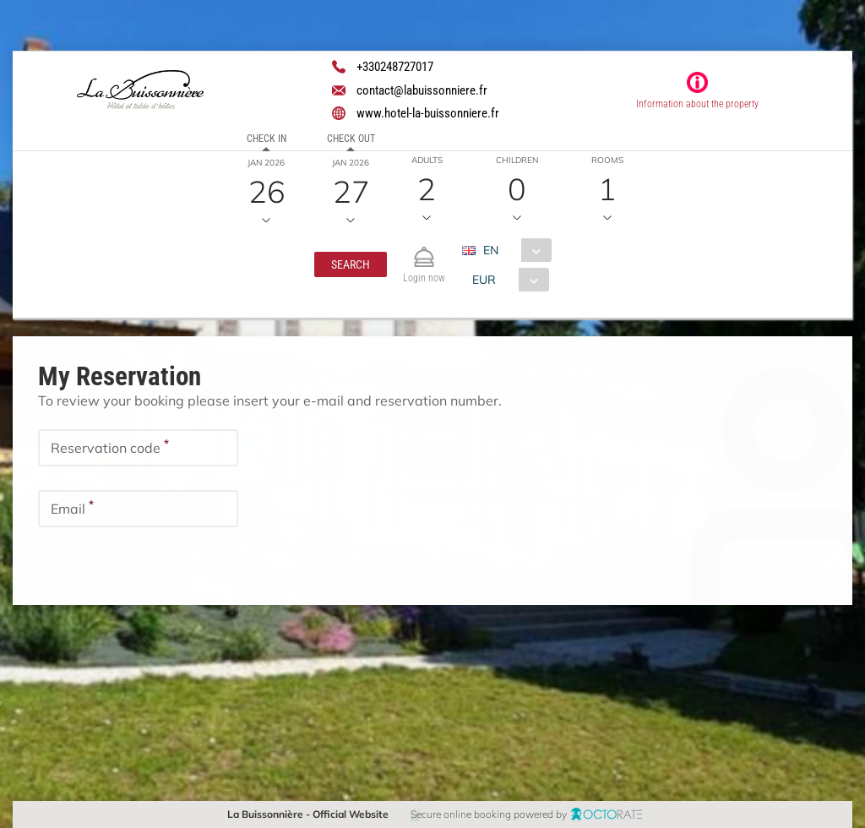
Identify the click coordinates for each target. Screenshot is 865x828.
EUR (484, 279)
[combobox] (513, 250)
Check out (351, 138)
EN (490, 250)
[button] (350, 264)
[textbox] (138, 447)
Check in (266, 138)
